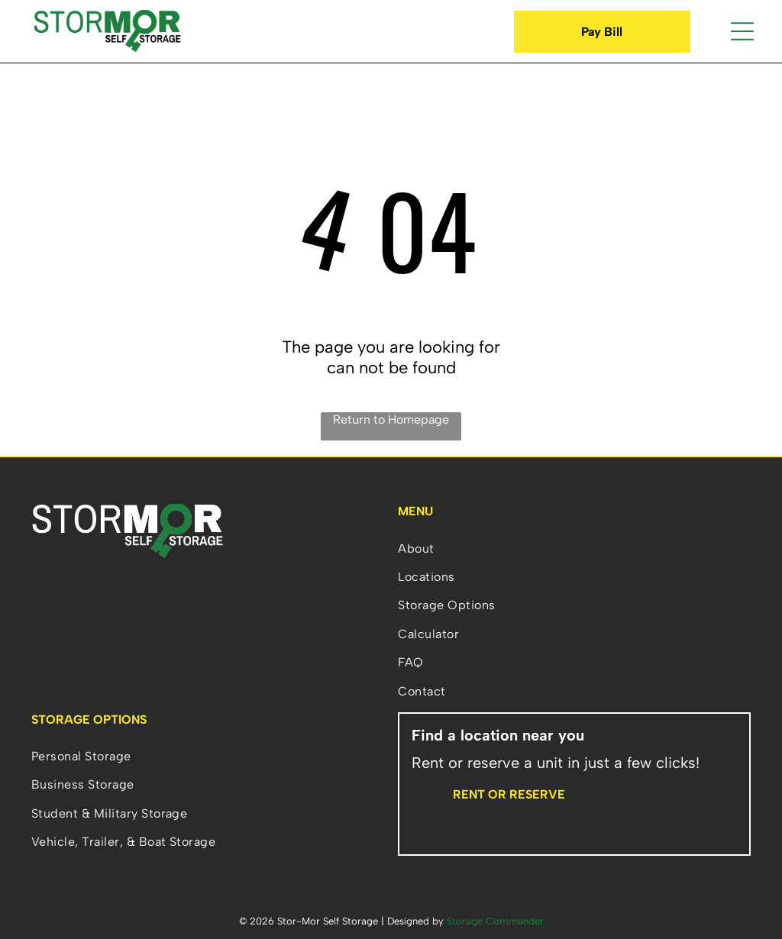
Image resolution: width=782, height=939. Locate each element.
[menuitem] (574, 548)
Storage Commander (495, 921)
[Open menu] (742, 31)
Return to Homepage (391, 419)
